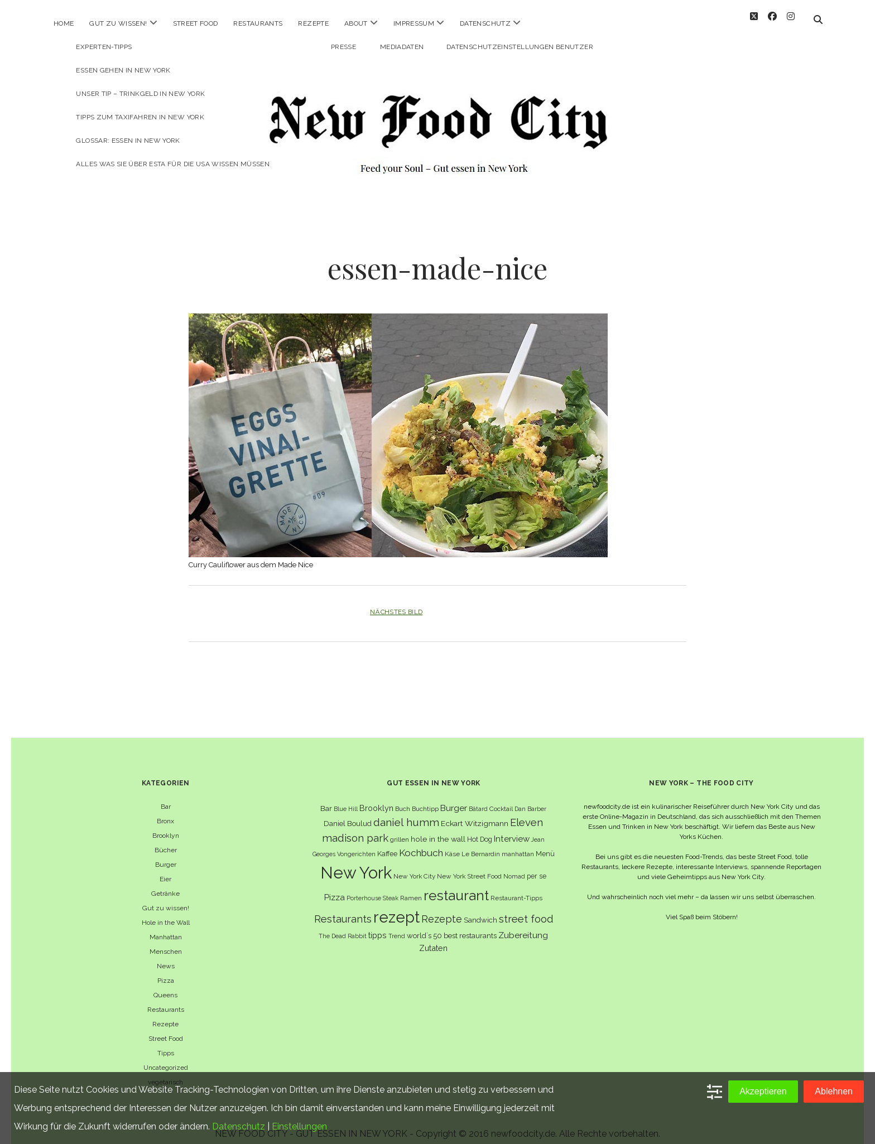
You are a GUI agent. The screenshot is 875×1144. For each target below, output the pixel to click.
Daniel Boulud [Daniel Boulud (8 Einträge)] (348, 813)
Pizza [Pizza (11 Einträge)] (334, 887)
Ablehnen (834, 1091)
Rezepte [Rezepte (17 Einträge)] (441, 909)
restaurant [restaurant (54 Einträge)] (456, 885)
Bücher (166, 840)
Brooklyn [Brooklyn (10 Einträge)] (376, 798)
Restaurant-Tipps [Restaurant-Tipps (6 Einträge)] (516, 888)
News (166, 956)
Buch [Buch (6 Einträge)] (402, 799)
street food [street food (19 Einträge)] (526, 909)
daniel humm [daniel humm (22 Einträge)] (406, 812)
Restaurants (257, 23)
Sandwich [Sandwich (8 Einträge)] (480, 910)
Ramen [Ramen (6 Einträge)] (411, 888)
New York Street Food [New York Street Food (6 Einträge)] (469, 866)
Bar (166, 796)
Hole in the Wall (166, 912)
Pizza (165, 970)
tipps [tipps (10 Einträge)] (377, 925)
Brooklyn (165, 825)
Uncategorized (165, 1057)
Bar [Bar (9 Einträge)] (326, 798)
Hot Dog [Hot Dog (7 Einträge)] (479, 829)
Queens (165, 985)
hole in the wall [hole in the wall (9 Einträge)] (438, 828)
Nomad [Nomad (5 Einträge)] (514, 866)
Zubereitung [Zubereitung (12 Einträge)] (523, 925)
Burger (165, 854)
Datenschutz (485, 23)
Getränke (165, 883)
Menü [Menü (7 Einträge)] (545, 843)
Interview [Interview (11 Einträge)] (512, 829)
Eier (165, 869)
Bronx (165, 811)
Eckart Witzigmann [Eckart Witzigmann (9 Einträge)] (474, 813)
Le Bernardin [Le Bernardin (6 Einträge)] (480, 844)
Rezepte (313, 23)
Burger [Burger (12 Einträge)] (453, 798)
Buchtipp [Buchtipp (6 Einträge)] (425, 799)
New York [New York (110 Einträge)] (356, 862)
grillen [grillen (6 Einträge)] (399, 829)
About (356, 23)
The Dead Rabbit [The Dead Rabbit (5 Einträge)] (343, 926)
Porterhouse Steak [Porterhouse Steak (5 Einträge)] (372, 888)
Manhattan (166, 927)
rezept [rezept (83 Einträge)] (396, 907)
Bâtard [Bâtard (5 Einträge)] (478, 798)
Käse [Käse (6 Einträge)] (452, 844)
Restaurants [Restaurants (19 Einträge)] (343, 909)
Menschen (166, 941)
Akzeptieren (763, 1091)
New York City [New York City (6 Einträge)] (414, 866)
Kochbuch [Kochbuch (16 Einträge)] (421, 842)
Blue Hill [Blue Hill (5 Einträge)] (346, 798)
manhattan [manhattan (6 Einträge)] (518, 844)
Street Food (195, 23)
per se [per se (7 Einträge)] (536, 866)
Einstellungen (299, 1126)
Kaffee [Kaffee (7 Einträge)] (387, 843)
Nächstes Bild (396, 602)
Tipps (165, 1043)
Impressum (413, 23)
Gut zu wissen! (118, 23)
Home (64, 23)
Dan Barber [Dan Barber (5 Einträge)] (530, 798)
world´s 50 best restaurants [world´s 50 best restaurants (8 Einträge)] (452, 925)
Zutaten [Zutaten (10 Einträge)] (433, 938)
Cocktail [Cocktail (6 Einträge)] (501, 799)
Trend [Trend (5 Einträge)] (396, 926)
